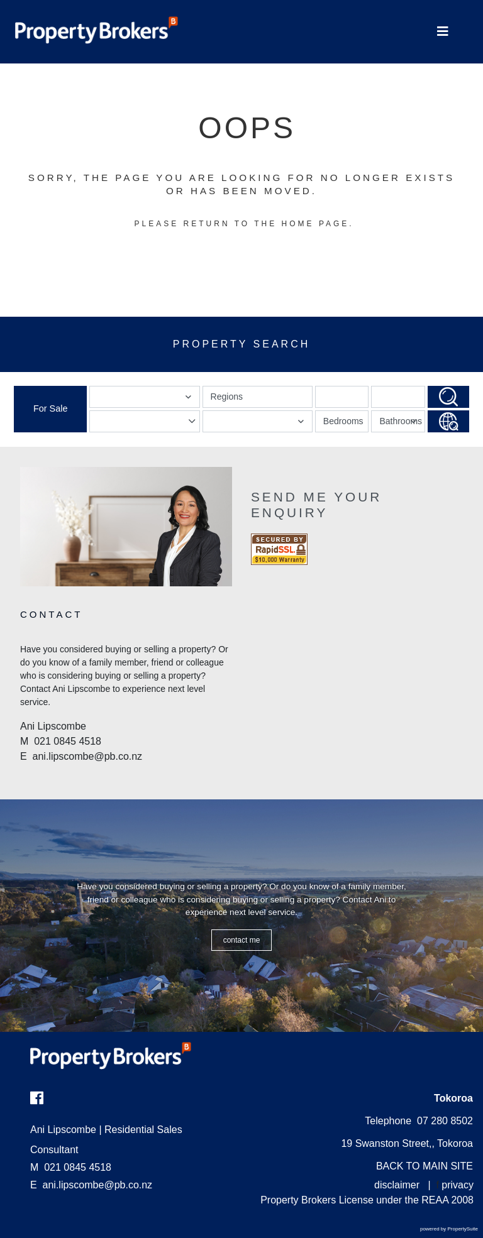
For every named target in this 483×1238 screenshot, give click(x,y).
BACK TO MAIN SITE (424, 1166)
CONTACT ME (241, 940)
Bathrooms (400, 423)
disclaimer (396, 1185)
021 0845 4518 (70, 1167)
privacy (457, 1185)
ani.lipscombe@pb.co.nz (98, 1185)
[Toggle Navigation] (442, 31)
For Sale (50, 408)
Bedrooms (343, 421)
